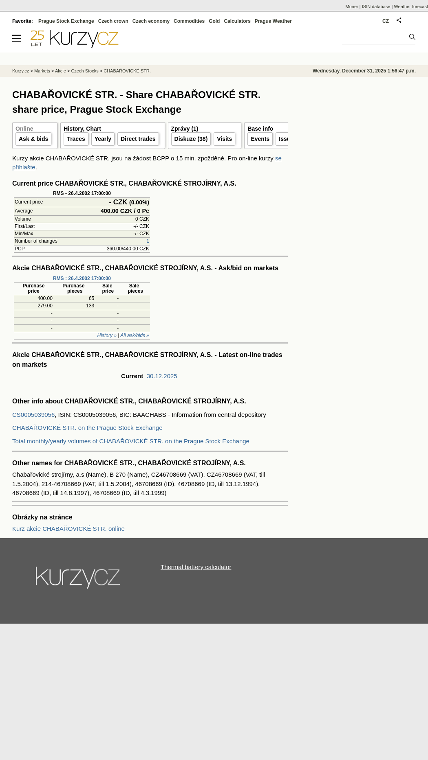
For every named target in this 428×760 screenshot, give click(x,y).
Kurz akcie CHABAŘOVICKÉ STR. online (68, 528)
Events (260, 139)
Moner (352, 6)
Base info (260, 128)
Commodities (189, 21)
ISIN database (376, 6)
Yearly (103, 139)
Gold (214, 21)
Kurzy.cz (20, 70)
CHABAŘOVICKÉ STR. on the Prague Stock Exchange (87, 427)
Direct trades (138, 139)
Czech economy (151, 21)
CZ (385, 21)
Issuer (287, 139)
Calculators (237, 21)
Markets (42, 70)
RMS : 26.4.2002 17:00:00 (82, 278)
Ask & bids (33, 139)
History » (107, 335)
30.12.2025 (162, 375)
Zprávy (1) (185, 128)
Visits (224, 139)
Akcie (60, 70)
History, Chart (82, 128)
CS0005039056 (33, 414)
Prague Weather (273, 21)
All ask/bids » (134, 335)
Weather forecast (411, 6)
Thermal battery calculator (196, 566)
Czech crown (113, 21)
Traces (76, 139)
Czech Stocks (84, 70)
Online (24, 128)
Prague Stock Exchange (66, 21)
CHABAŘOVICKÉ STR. (127, 70)
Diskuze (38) (191, 139)
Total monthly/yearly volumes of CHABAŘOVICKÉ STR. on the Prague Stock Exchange (130, 441)
